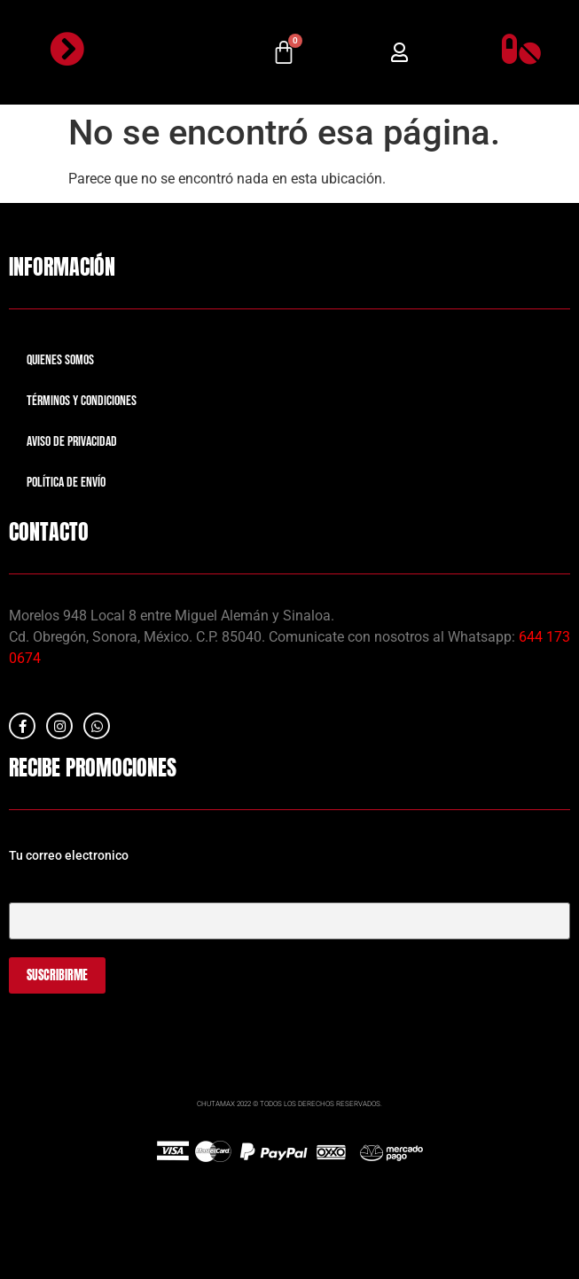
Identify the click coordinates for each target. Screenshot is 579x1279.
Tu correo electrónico (289, 904)
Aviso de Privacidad (72, 441)
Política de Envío (66, 482)
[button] (400, 52)
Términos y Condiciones (82, 401)
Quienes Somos (60, 360)
